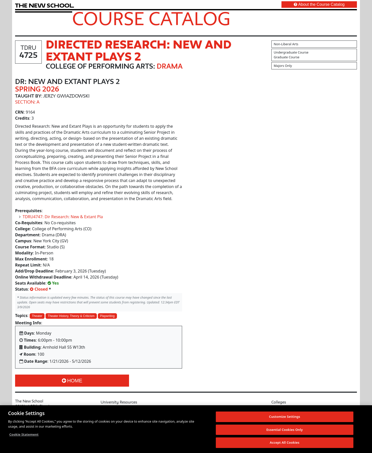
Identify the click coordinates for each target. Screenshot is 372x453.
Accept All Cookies (285, 444)
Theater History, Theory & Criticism (71, 316)
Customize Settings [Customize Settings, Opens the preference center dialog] (284, 418)
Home (72, 380)
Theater (37, 316)
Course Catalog (151, 18)
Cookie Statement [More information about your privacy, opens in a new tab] (23, 436)
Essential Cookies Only (284, 431)
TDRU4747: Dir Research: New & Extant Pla (63, 216)
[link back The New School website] (44, 5)
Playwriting (107, 316)
